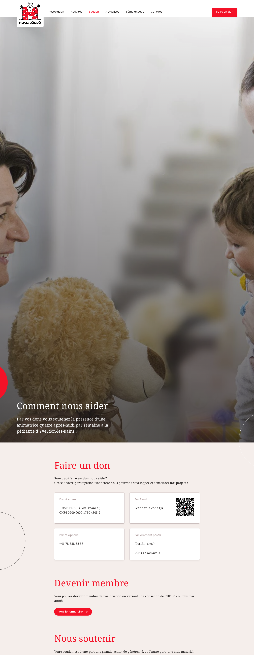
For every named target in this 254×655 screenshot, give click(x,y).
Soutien (94, 12)
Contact (156, 12)
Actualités (112, 12)
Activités (76, 12)
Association (56, 12)
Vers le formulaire (70, 612)
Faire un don (224, 12)
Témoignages (135, 12)
